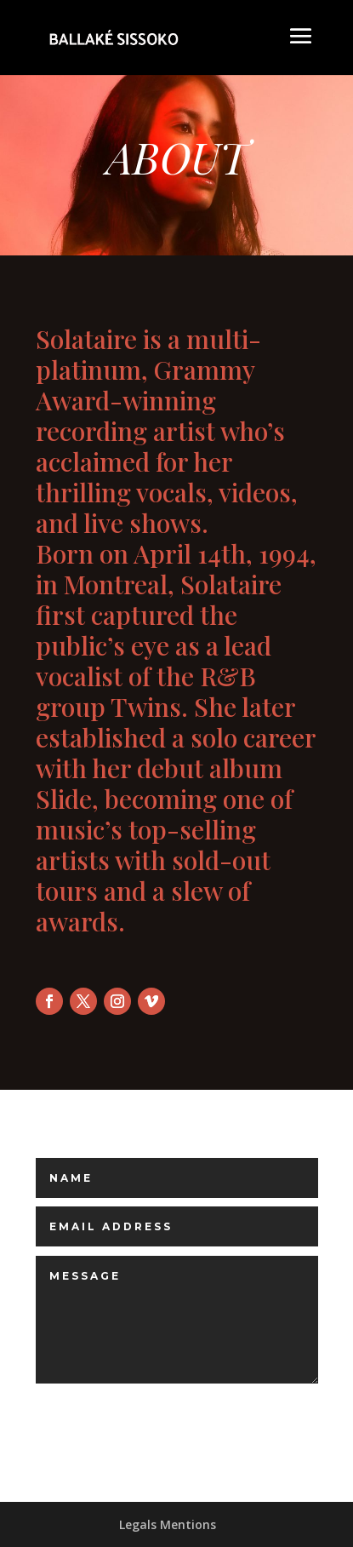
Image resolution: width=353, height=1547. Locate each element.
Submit (235, 1411)
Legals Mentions (167, 1524)
